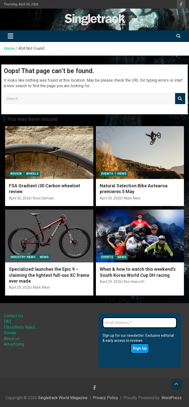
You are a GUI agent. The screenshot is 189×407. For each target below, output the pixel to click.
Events (107, 173)
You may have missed (32, 119)
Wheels (32, 173)
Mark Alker (132, 198)
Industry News (22, 257)
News (121, 173)
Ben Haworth (134, 282)
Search (180, 98)
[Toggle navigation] (10, 36)
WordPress (171, 397)
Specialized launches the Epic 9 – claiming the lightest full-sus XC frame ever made (49, 275)
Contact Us (13, 315)
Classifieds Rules (19, 327)
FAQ (7, 321)
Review (16, 173)
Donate (10, 332)
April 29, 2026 (20, 287)
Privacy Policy (105, 397)
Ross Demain (43, 198)
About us (11, 338)
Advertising (14, 344)
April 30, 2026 (20, 198)
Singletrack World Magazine (63, 397)
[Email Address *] (139, 322)
